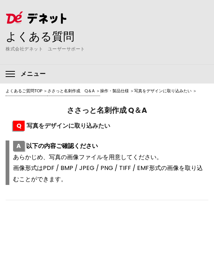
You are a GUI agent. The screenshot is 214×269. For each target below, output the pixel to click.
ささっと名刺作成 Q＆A (71, 91)
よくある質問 (40, 36)
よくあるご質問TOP (24, 91)
